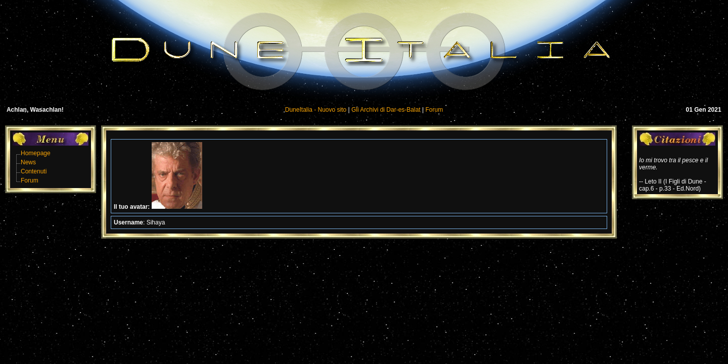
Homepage (36, 153)
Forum (434, 109)
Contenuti (34, 171)
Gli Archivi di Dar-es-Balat (386, 109)
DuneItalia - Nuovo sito (315, 109)
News (28, 162)
